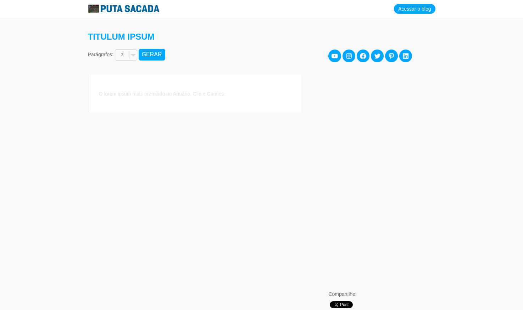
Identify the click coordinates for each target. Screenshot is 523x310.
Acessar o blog (414, 9)
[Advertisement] (381, 177)
